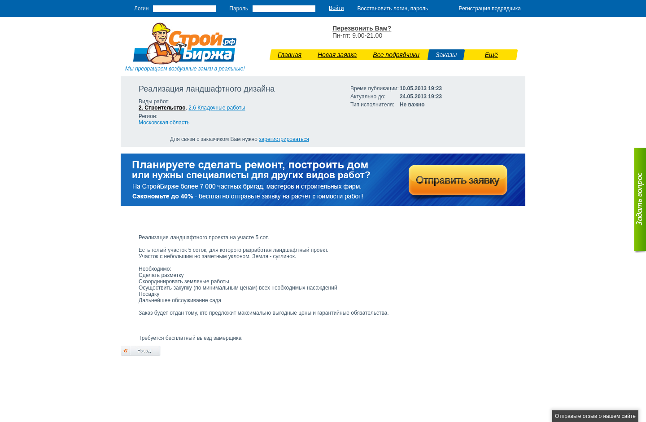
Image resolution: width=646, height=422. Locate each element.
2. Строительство (162, 108)
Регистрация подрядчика (489, 8)
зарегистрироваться (284, 139)
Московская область (164, 122)
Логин (141, 8)
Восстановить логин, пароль (393, 8)
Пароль (238, 8)
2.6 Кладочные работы (216, 108)
